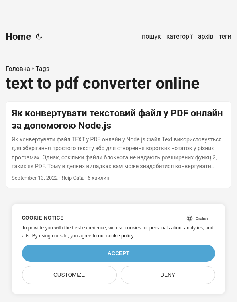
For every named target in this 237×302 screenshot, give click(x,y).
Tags (42, 69)
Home (18, 36)
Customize (69, 275)
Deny (168, 275)
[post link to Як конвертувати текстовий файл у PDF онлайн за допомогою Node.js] (118, 145)
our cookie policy (115, 236)
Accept (119, 253)
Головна (18, 69)
